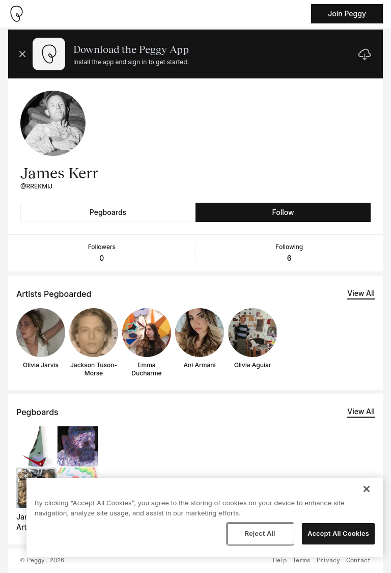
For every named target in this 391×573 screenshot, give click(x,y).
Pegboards (108, 212)
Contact (358, 561)
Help (280, 561)
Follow (283, 212)
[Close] (366, 489)
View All (361, 293)
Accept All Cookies (338, 533)
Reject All (259, 533)
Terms (302, 561)
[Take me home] (16, 14)
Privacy (328, 561)
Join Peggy (347, 13)
